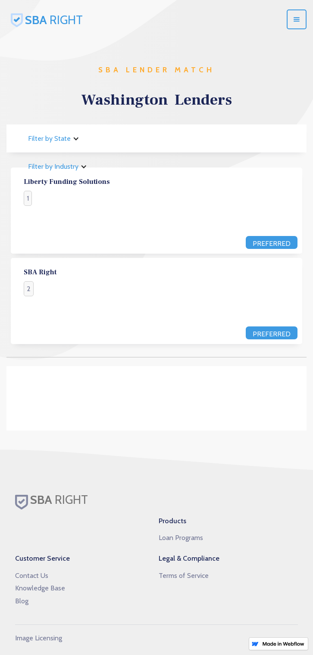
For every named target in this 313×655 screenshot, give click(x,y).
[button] (297, 19)
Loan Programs (181, 538)
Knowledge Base (40, 588)
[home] (92, 19)
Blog (21, 601)
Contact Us (31, 575)
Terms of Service (184, 575)
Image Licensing (38, 638)
